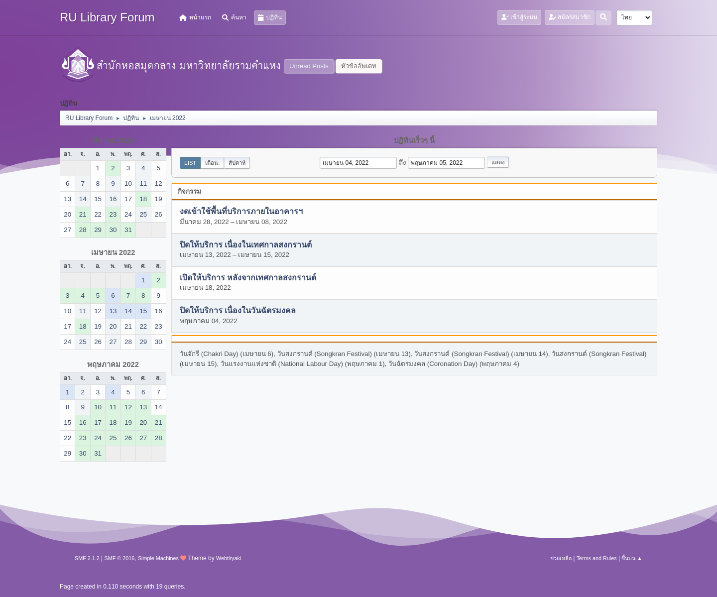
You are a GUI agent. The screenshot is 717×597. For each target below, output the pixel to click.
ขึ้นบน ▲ (631, 558)
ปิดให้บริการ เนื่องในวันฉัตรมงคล (238, 311)
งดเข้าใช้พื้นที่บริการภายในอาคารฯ (241, 212)
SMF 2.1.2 (87, 558)
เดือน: (212, 163)
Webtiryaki (228, 558)
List (190, 163)
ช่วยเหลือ (561, 558)
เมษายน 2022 (113, 252)
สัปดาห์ (237, 163)
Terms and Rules (597, 558)
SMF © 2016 (120, 558)
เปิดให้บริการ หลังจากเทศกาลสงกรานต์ (248, 278)
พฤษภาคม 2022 (113, 364)
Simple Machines (158, 558)
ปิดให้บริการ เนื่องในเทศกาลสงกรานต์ (246, 244)
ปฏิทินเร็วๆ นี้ (414, 140)
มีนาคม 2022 (113, 140)
